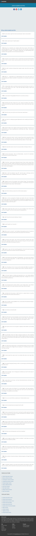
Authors (13, 525)
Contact (2, 527)
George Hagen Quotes (7, 482)
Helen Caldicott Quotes (7, 484)
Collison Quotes (6, 509)
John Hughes (4, 36)
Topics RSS (3, 530)
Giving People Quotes (7, 512)
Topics (13, 526)
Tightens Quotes (6, 510)
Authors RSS (3, 529)
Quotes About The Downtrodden (9, 505)
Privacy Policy (4, 525)
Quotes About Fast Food (7, 504)
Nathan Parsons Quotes (7, 489)
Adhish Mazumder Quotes (8, 476)
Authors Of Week (26, 525)
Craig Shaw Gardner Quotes (8, 481)
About (2, 526)
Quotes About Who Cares (7, 497)
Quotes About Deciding (7, 502)
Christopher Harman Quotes (8, 479)
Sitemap (13, 527)
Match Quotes (5, 507)
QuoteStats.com (17, 533)
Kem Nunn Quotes (6, 486)
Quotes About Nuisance (7, 499)
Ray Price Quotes (6, 491)
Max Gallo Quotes (6, 487)
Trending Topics (26, 526)
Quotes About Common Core (8, 500)
